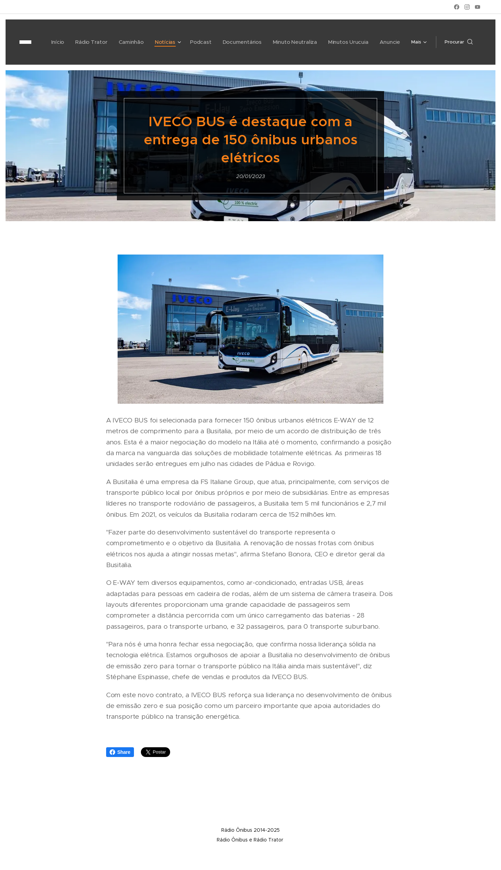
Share (120, 752)
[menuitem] (55, 42)
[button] (459, 42)
